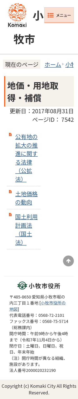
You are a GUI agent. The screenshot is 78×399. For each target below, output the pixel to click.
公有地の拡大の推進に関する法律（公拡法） (26, 157)
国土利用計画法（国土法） (26, 229)
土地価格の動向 (26, 197)
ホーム (53, 64)
